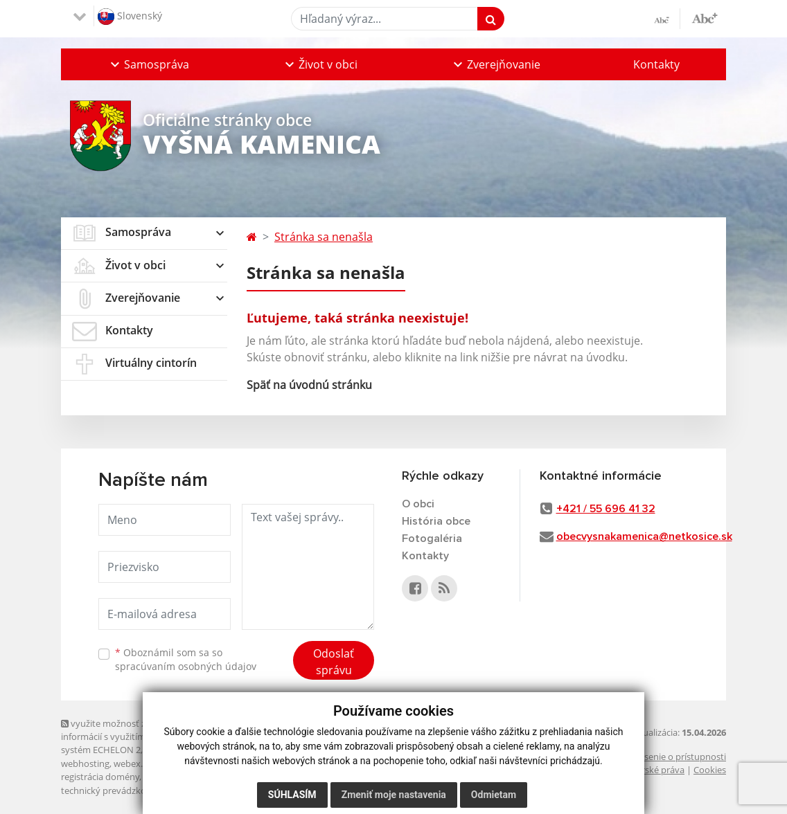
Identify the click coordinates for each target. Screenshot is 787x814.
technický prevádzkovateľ (113, 790)
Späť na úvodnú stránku (309, 384)
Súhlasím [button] (292, 794)
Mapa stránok (173, 749)
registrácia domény (100, 776)
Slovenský (130, 16)
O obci (418, 503)
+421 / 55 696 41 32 (605, 508)
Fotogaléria (432, 538)
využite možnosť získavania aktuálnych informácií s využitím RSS (146, 730)
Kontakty (656, 64)
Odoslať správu (333, 662)
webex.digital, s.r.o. (152, 763)
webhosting (85, 763)
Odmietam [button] (493, 794)
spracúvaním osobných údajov (185, 666)
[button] (148, 64)
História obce (436, 521)
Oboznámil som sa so (185, 659)
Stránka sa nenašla (323, 236)
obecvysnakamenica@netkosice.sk (644, 536)
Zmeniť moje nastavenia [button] (394, 794)
